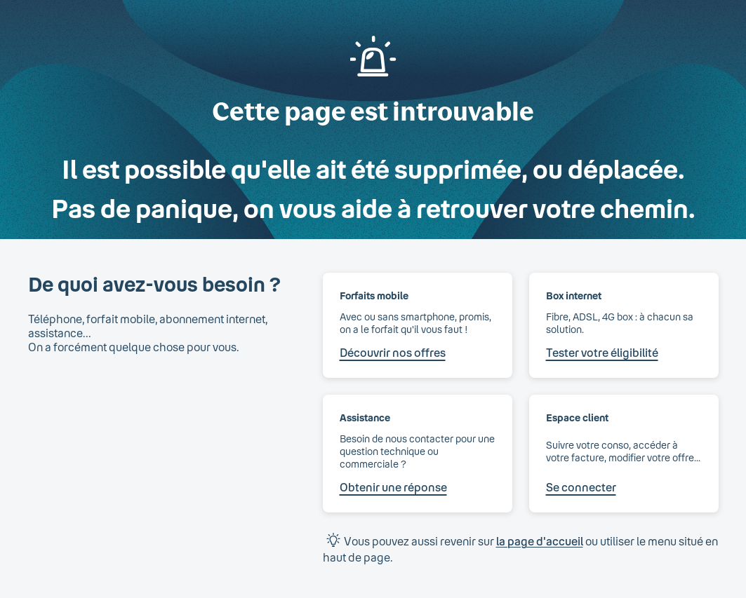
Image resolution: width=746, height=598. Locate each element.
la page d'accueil (539, 541)
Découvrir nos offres (393, 352)
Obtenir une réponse (393, 487)
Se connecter (581, 487)
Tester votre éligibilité (602, 352)
